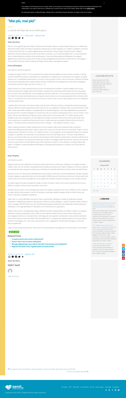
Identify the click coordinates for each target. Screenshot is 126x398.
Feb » (97, 190)
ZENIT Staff (29, 35)
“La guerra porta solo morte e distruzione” (27, 239)
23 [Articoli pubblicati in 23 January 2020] (104, 183)
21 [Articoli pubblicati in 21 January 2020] (97, 183)
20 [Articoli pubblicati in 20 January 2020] (94, 183)
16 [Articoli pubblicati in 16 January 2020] (104, 179)
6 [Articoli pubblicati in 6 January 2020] (94, 176)
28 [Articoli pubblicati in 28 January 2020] (97, 186)
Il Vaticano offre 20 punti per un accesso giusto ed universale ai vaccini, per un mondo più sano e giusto (104, 205)
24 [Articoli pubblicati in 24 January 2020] (108, 183)
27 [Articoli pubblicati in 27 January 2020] (94, 186)
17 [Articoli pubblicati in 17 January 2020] (108, 179)
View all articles (13, 276)
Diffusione (76, 387)
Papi (43, 35)
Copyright (108, 387)
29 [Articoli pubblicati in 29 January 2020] (101, 186)
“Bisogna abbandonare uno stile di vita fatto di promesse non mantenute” (39, 244)
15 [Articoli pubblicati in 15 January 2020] (101, 179)
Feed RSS (105, 199)
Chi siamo (64, 387)
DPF (70, 387)
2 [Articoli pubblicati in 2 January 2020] (104, 172)
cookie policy (90, 8)
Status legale (99, 387)
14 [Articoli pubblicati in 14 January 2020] (97, 179)
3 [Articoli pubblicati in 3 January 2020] (107, 172)
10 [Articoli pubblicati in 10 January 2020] (108, 176)
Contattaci (115, 387)
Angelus (38, 35)
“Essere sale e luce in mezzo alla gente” (26, 242)
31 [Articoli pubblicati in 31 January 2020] (108, 186)
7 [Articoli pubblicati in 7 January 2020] (97, 176)
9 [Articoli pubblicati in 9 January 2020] (104, 176)
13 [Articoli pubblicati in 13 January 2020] (94, 179)
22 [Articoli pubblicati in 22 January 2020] (101, 183)
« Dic (93, 190)
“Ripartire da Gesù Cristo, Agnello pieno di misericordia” (32, 247)
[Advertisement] (48, 351)
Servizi (92, 387)
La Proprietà (84, 387)
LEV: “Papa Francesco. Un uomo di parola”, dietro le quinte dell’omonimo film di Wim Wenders (104, 227)
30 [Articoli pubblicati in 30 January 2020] (104, 186)
